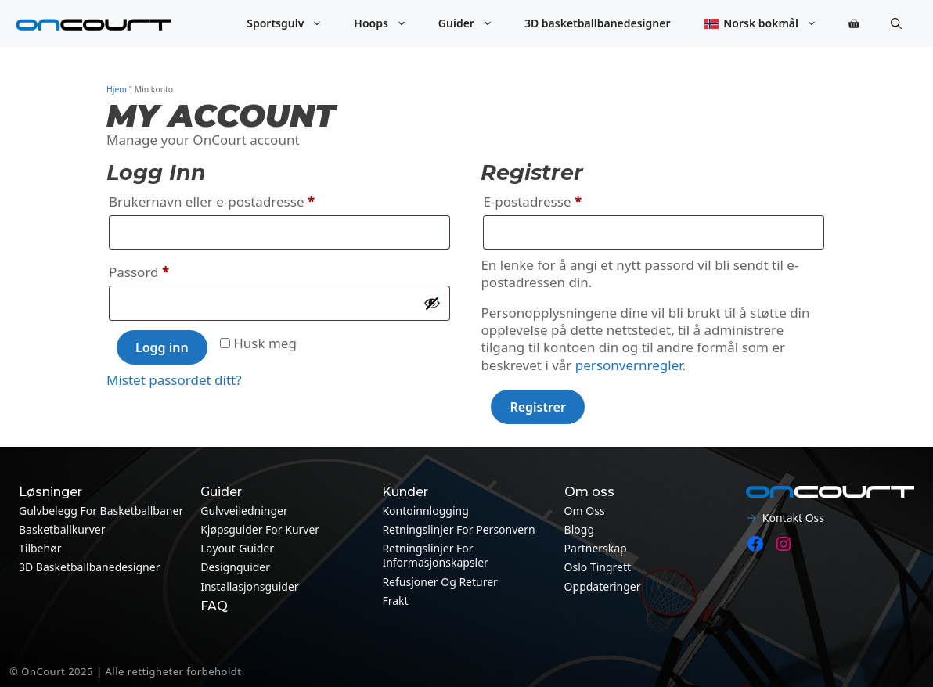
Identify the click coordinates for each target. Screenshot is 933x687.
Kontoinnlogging (425, 510)
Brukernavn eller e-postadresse (236, 199)
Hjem (116, 89)
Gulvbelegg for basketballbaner (101, 510)
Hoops (388, 23)
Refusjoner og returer (440, 581)
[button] (896, 23)
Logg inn (162, 347)
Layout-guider (237, 548)
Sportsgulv (292, 23)
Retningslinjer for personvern (458, 529)
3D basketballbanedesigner (597, 23)
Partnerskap (595, 548)
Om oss (584, 510)
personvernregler (629, 365)
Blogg (579, 529)
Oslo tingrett (598, 566)
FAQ (214, 606)
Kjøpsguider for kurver (259, 529)
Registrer (538, 406)
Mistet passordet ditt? (174, 380)
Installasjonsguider (249, 586)
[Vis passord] (432, 302)
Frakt (395, 600)
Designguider (235, 566)
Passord (163, 270)
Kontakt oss (793, 517)
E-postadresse (557, 199)
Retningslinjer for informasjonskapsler (435, 555)
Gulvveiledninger (244, 510)
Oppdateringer (602, 586)
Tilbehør (40, 548)
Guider (473, 23)
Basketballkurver (62, 529)
